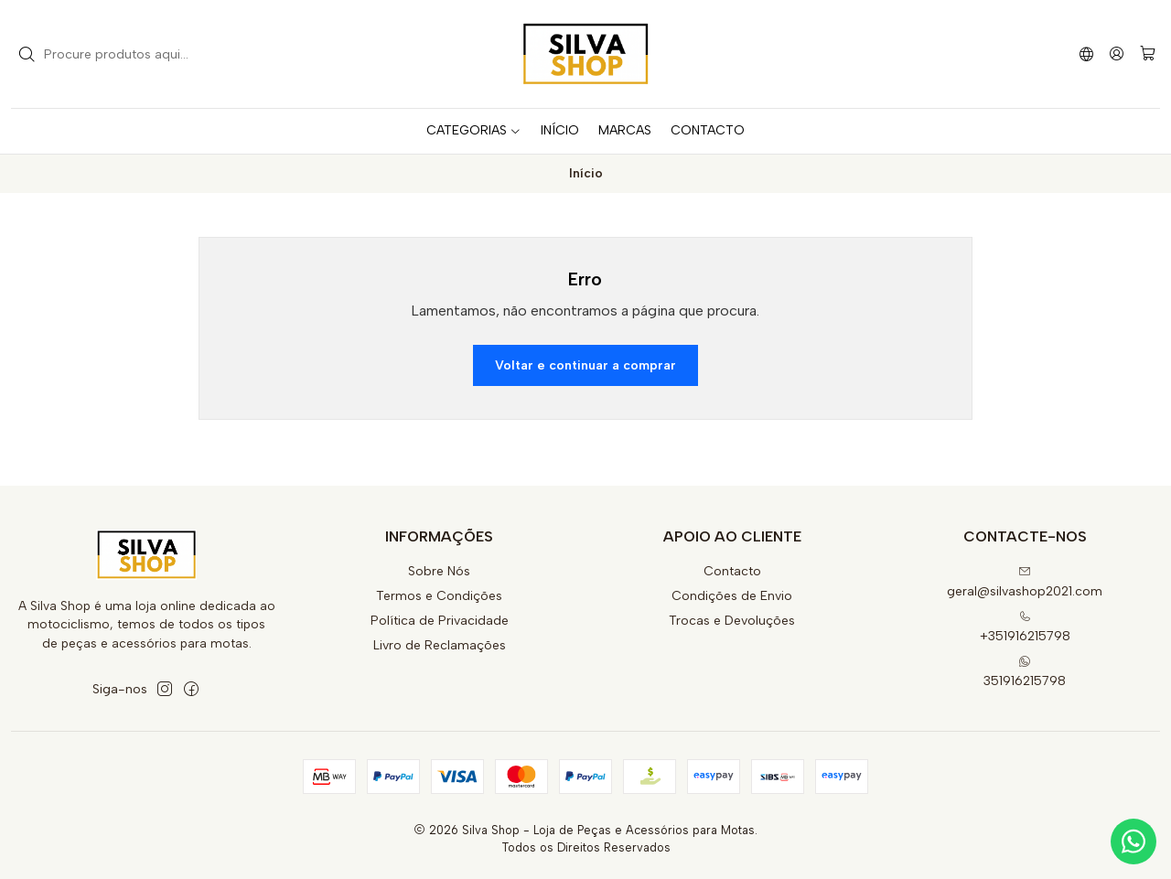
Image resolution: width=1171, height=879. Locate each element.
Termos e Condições (439, 596)
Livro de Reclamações (439, 645)
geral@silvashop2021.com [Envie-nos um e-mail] (1024, 582)
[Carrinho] (1147, 54)
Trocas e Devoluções (732, 620)
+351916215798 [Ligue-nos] (1025, 627)
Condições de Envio (731, 596)
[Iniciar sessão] (1116, 53)
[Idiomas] (1086, 53)
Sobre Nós (439, 571)
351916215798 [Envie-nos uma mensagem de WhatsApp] (1024, 672)
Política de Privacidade (440, 620)
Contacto (732, 571)
